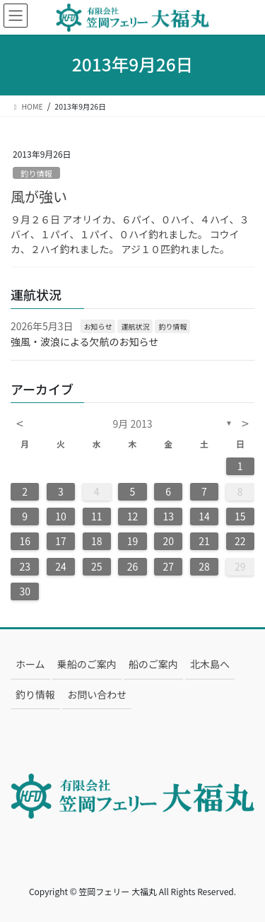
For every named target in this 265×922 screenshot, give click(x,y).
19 (133, 541)
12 (133, 516)
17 (60, 541)
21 (204, 541)
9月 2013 (133, 423)
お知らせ (98, 326)
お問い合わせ (96, 694)
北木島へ (210, 664)
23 (24, 566)
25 (96, 566)
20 (168, 541)
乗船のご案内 (87, 664)
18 (96, 541)
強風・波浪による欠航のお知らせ (84, 341)
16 (24, 541)
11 (96, 516)
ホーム (30, 664)
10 (60, 516)
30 (24, 591)
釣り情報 (36, 173)
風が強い (39, 196)
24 (60, 566)
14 (204, 516)
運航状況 (135, 326)
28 (204, 566)
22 (240, 541)
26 (133, 566)
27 (168, 566)
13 (168, 516)
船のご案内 (153, 664)
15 (240, 516)
